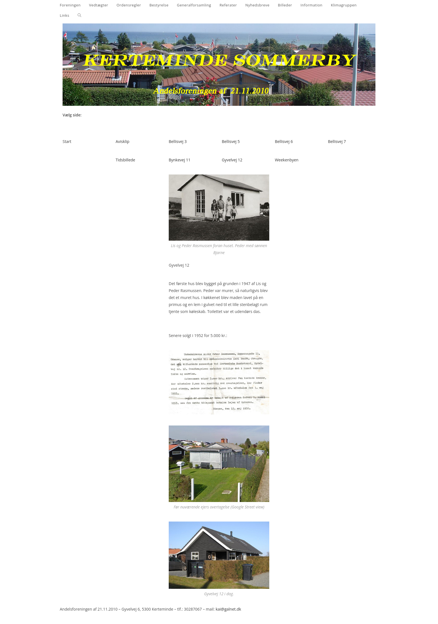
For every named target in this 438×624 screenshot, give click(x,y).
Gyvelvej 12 (232, 159)
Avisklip (122, 141)
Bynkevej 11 (180, 159)
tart (68, 141)
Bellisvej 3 (178, 141)
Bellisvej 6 (284, 141)
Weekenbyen (286, 159)
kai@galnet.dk (228, 609)
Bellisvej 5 (231, 141)
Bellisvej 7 (337, 141)
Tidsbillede (125, 159)
